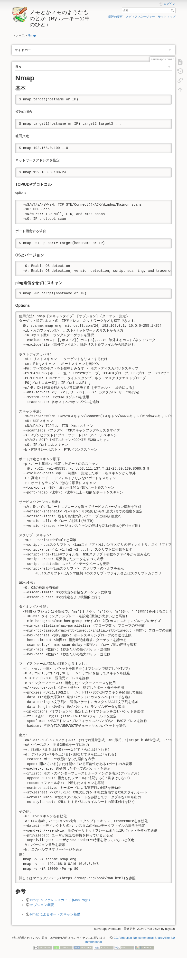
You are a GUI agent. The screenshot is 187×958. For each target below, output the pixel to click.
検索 (173, 10)
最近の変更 (115, 16)
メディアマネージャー (140, 16)
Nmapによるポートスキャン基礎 (55, 914)
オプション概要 (42, 905)
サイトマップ (166, 16)
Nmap (32, 35)
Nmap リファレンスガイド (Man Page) (60, 900)
